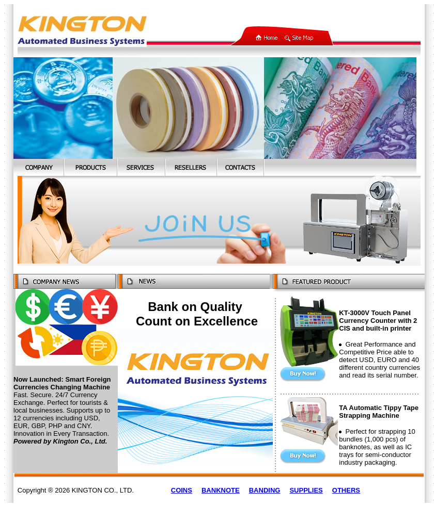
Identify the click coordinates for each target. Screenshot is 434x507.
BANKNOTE (221, 490)
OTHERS (346, 490)
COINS (181, 490)
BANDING (265, 490)
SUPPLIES (305, 490)
